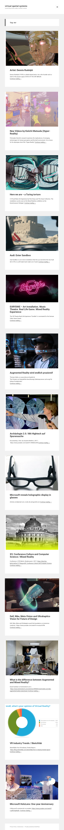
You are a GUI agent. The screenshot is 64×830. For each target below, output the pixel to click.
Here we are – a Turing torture (25, 194)
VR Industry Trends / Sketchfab (26, 743)
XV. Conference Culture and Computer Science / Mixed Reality (29, 555)
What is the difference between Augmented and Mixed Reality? (32, 681)
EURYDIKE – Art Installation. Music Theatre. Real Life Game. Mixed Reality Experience (30, 309)
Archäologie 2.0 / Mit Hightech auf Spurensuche (27, 435)
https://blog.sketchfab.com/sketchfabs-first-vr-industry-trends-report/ (30, 750)
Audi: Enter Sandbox (20, 255)
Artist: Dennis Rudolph (21, 70)
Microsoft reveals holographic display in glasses (30, 496)
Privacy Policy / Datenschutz (16, 826)
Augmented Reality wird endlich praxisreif (31, 372)
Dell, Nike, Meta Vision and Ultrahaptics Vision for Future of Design (30, 617)
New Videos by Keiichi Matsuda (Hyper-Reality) (30, 132)
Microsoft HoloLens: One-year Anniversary (31, 804)
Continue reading (15, 79)
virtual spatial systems (16, 6)
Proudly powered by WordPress (32, 826)
